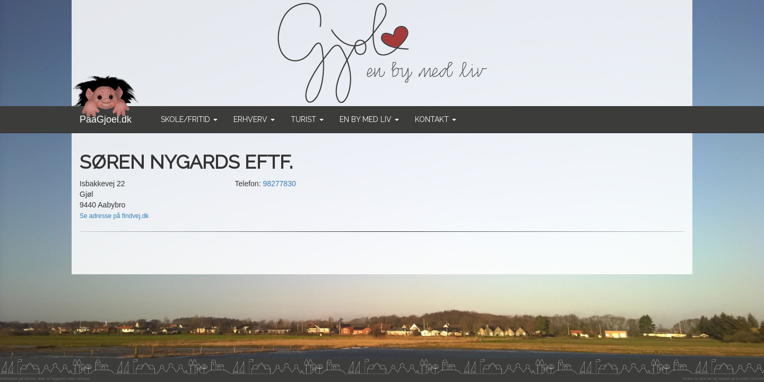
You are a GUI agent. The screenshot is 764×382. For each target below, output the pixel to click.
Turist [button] (307, 119)
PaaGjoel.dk (105, 115)
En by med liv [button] (369, 119)
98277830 (279, 183)
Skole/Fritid (189, 119)
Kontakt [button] (435, 119)
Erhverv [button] (254, 119)
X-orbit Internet (750, 378)
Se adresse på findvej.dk (114, 216)
